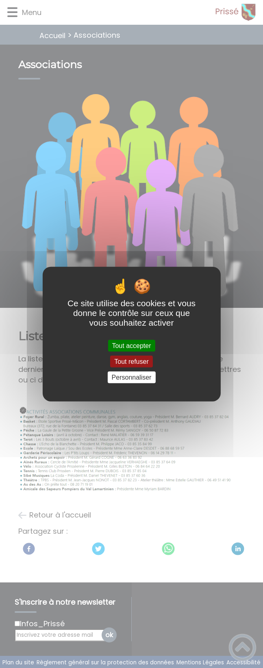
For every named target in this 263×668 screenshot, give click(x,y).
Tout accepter (131, 345)
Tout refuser (131, 361)
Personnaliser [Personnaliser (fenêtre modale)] (132, 377)
